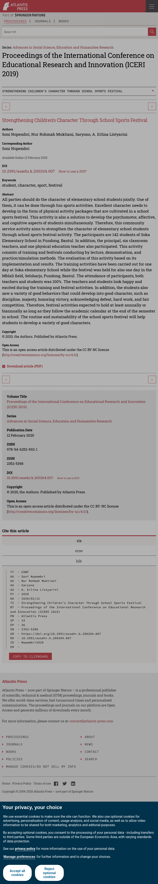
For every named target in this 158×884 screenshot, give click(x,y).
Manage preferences (19, 856)
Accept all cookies (17, 873)
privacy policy (25, 849)
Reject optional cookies (49, 872)
